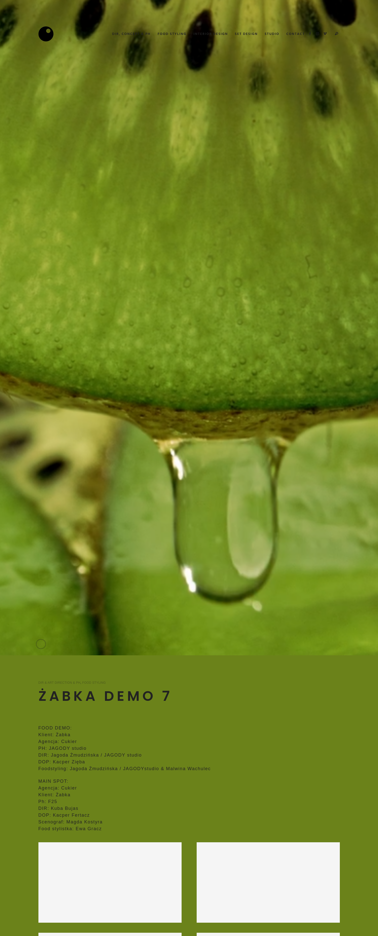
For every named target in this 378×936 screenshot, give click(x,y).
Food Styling (94, 682)
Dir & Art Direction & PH (59, 682)
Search (336, 34)
